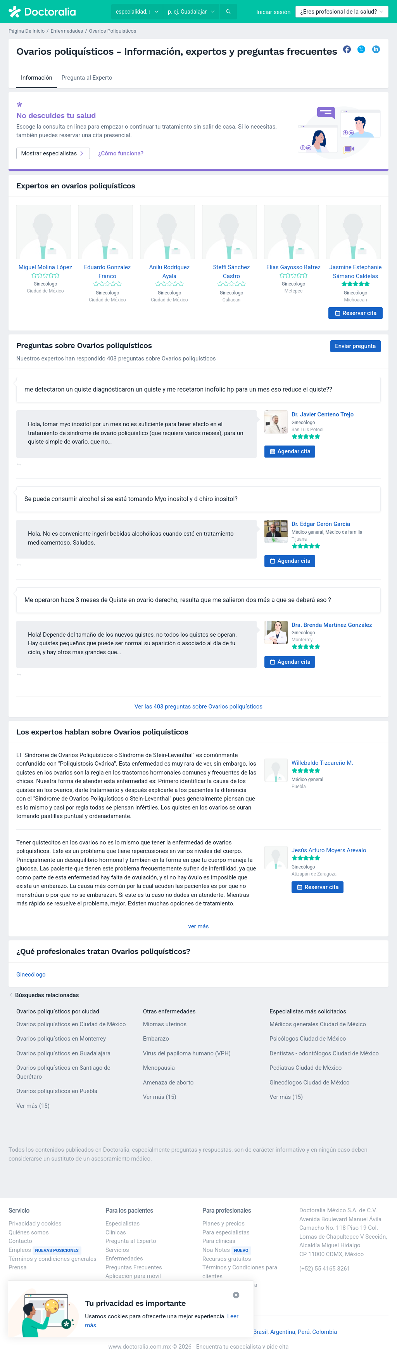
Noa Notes (226, 1249)
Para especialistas (226, 1232)
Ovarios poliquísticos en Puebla (56, 1091)
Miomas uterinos (165, 1024)
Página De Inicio (27, 31)
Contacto (20, 1241)
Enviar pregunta (355, 346)
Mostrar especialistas (53, 153)
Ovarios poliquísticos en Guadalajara (63, 1053)
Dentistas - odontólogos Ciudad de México (324, 1053)
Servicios (117, 1249)
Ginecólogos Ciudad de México (309, 1082)
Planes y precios (223, 1223)
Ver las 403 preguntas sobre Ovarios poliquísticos (198, 706)
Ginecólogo (31, 974)
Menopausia (159, 1067)
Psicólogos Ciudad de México (307, 1038)
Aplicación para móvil (133, 1275)
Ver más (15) (33, 1105)
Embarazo (156, 1038)
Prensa (18, 1267)
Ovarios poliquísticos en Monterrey (61, 1038)
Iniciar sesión (273, 12)
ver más (198, 926)
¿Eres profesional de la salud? (342, 11)
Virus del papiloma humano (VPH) (187, 1053)
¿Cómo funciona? (120, 153)
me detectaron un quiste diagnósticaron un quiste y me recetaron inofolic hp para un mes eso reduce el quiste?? (178, 389)
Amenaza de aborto (168, 1082)
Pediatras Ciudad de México (305, 1067)
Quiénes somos (29, 1232)
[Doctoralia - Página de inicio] (56, 11)
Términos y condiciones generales (53, 1258)
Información (36, 77)
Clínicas (115, 1232)
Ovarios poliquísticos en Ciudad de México (71, 1024)
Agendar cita (290, 451)
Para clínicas (218, 1241)
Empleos (45, 1249)
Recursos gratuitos (226, 1258)
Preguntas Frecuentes (133, 1267)
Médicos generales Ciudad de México (317, 1024)
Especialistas (122, 1223)
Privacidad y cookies (35, 1223)
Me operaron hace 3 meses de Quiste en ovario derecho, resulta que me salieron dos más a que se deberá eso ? (177, 600)
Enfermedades (66, 31)
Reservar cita (356, 313)
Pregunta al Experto (87, 77)
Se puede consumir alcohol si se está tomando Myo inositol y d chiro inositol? (131, 499)
